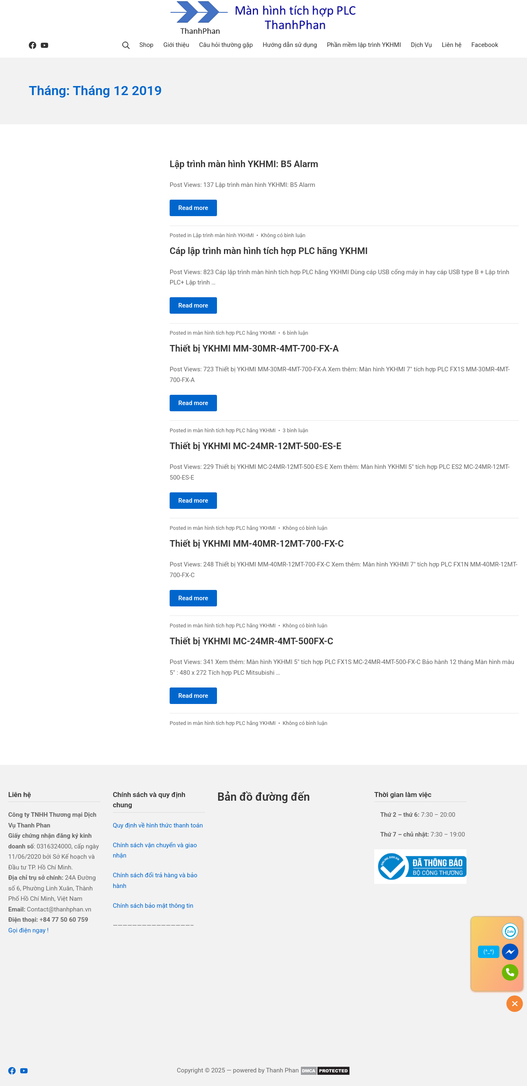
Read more (193, 208)
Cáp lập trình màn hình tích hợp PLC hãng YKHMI (269, 251)
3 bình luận (295, 430)
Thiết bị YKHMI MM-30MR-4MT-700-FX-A (254, 348)
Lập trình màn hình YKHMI (223, 235)
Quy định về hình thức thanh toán (158, 825)
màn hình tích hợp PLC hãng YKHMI (234, 333)
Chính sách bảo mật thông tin (153, 905)
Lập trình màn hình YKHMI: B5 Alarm (244, 164)
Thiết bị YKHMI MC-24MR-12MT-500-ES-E (255, 446)
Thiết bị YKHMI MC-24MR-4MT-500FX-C (251, 641)
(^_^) (488, 952)
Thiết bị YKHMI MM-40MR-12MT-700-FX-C (257, 543)
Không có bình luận (283, 235)
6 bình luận (295, 333)
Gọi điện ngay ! (28, 930)
